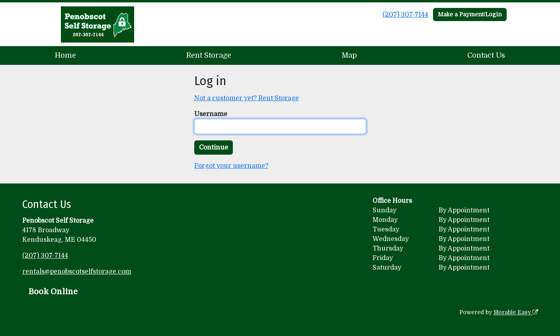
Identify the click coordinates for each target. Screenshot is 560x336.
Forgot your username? (231, 165)
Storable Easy (516, 312)
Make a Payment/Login (470, 14)
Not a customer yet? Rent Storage (246, 98)
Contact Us (486, 55)
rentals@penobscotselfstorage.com (76, 271)
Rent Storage (208, 55)
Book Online (53, 291)
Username (210, 114)
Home (65, 55)
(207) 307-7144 (405, 14)
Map (349, 55)
